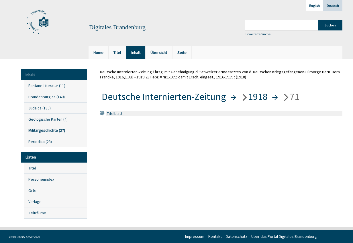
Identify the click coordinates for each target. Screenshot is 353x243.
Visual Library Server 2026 (24, 236)
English (314, 5)
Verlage (35, 201)
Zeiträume (37, 212)
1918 (258, 96)
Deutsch (333, 5)
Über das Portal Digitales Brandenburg (284, 236)
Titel (32, 168)
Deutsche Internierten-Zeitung (164, 96)
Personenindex (41, 179)
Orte (32, 190)
